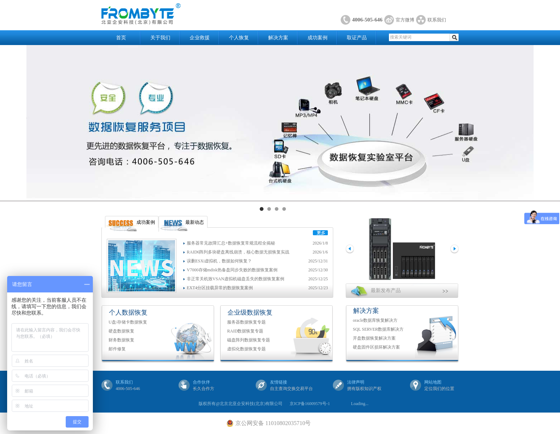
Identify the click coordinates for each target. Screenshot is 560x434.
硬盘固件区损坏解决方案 (376, 347)
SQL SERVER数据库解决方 (378, 329)
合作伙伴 (201, 382)
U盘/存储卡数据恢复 (128, 322)
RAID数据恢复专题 (245, 331)
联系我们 (437, 20)
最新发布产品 (386, 290)
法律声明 (355, 382)
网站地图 (432, 382)
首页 (121, 37)
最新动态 (194, 222)
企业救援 (200, 37)
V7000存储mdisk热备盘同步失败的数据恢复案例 (232, 269)
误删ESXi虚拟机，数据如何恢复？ (219, 260)
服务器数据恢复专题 (246, 322)
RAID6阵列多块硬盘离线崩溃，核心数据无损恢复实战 (238, 252)
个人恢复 (239, 37)
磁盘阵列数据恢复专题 (248, 339)
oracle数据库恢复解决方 (375, 320)
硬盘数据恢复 (121, 331)
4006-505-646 (367, 20)
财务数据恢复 (121, 339)
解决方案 (278, 37)
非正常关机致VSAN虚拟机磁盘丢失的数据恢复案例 (235, 278)
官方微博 (405, 20)
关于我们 (160, 37)
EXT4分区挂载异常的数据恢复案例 (220, 287)
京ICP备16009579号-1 (310, 403)
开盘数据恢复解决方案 (374, 338)
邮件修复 (117, 348)
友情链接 (278, 382)
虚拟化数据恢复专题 (246, 348)
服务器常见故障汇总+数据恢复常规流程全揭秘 (231, 243)
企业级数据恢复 (250, 312)
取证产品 (357, 37)
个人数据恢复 (128, 312)
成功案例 (318, 37)
